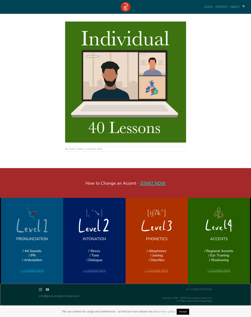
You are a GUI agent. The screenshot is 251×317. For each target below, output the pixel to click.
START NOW (153, 183)
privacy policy (167, 311)
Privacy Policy (205, 300)
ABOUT (235, 7)
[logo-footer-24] (125, 4)
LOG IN (208, 7)
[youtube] (47, 289)
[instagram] (40, 289)
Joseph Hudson (76, 148)
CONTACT (221, 7)
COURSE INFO (33, 271)
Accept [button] (183, 311)
